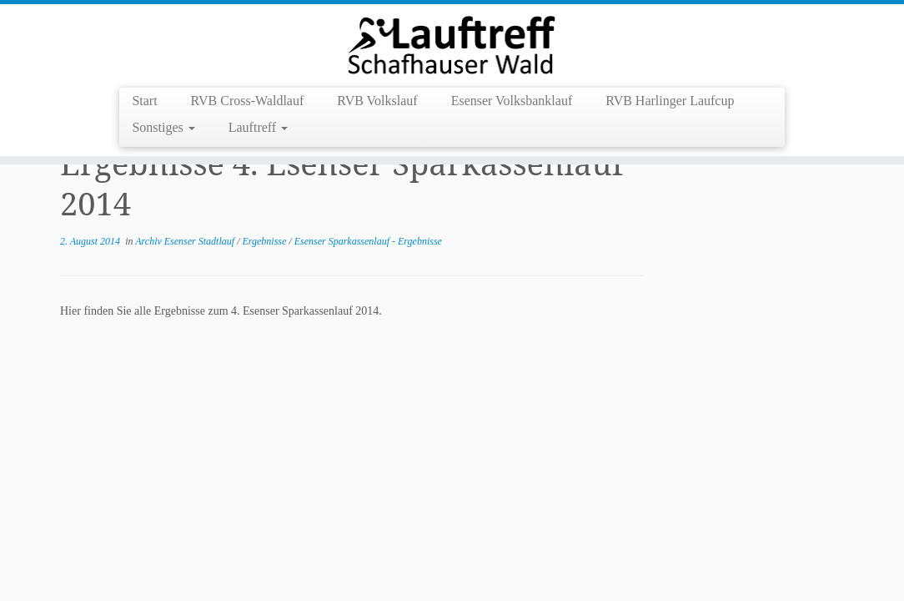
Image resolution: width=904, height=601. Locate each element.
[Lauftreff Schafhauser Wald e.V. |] (452, 44)
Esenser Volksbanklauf (512, 100)
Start (144, 100)
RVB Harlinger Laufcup (669, 100)
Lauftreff (258, 127)
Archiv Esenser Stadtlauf (186, 241)
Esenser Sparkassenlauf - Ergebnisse (368, 241)
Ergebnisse (265, 241)
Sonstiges (163, 127)
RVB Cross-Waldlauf (247, 100)
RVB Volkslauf (377, 100)
